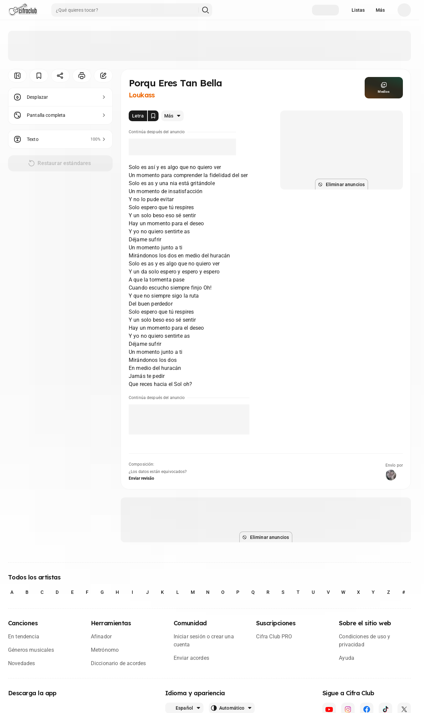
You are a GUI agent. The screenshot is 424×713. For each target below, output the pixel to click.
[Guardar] (38, 75)
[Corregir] (103, 75)
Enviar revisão (141, 478)
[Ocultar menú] (17, 75)
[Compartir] (60, 75)
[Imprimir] (81, 75)
